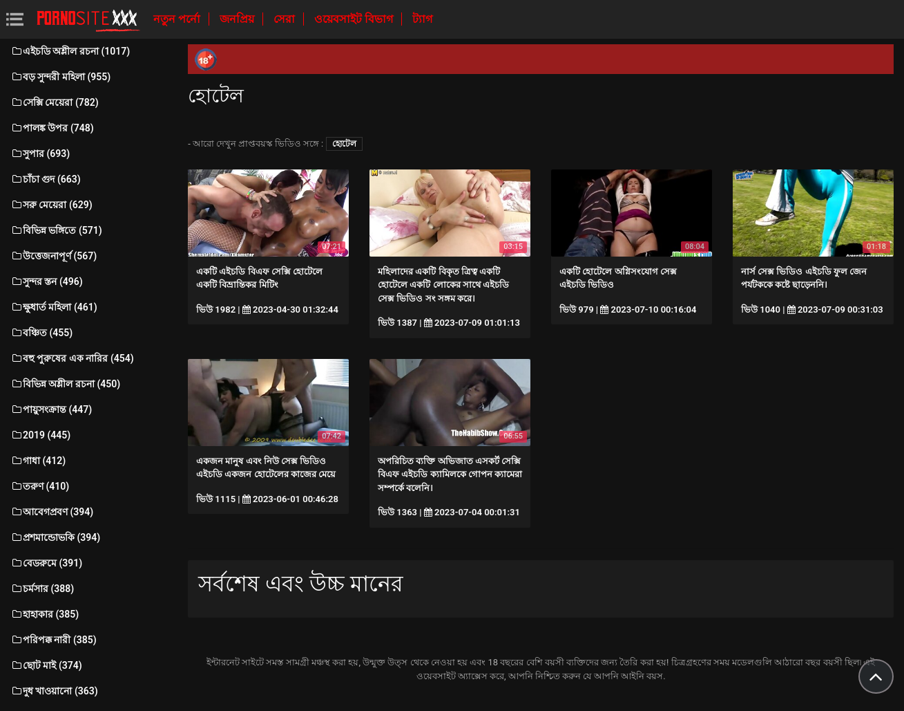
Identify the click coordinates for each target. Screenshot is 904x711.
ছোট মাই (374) (46, 665)
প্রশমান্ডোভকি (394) (55, 537)
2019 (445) (40, 435)
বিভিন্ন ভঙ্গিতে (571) (56, 230)
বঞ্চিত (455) (41, 332)
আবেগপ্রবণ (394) (51, 511)
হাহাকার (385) (44, 614)
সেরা (285, 19)
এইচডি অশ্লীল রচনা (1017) (70, 51)
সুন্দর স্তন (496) (46, 281)
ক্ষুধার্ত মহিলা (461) (53, 307)
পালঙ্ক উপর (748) (52, 127)
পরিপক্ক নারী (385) (53, 639)
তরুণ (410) (39, 486)
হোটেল (344, 144)
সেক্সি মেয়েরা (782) (54, 102)
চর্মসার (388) (42, 588)
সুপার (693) (40, 153)
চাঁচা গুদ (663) (45, 179)
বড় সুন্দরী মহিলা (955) (60, 76)
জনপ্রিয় (238, 19)
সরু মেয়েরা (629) (51, 204)
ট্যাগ (422, 19)
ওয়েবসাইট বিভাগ (355, 19)
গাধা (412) (38, 460)
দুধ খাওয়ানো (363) (54, 690)
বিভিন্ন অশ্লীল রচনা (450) (65, 383)
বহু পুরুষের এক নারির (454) (72, 358)
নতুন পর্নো (178, 19)
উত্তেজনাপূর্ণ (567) (53, 255)
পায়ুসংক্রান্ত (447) (51, 409)
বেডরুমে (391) (46, 563)
